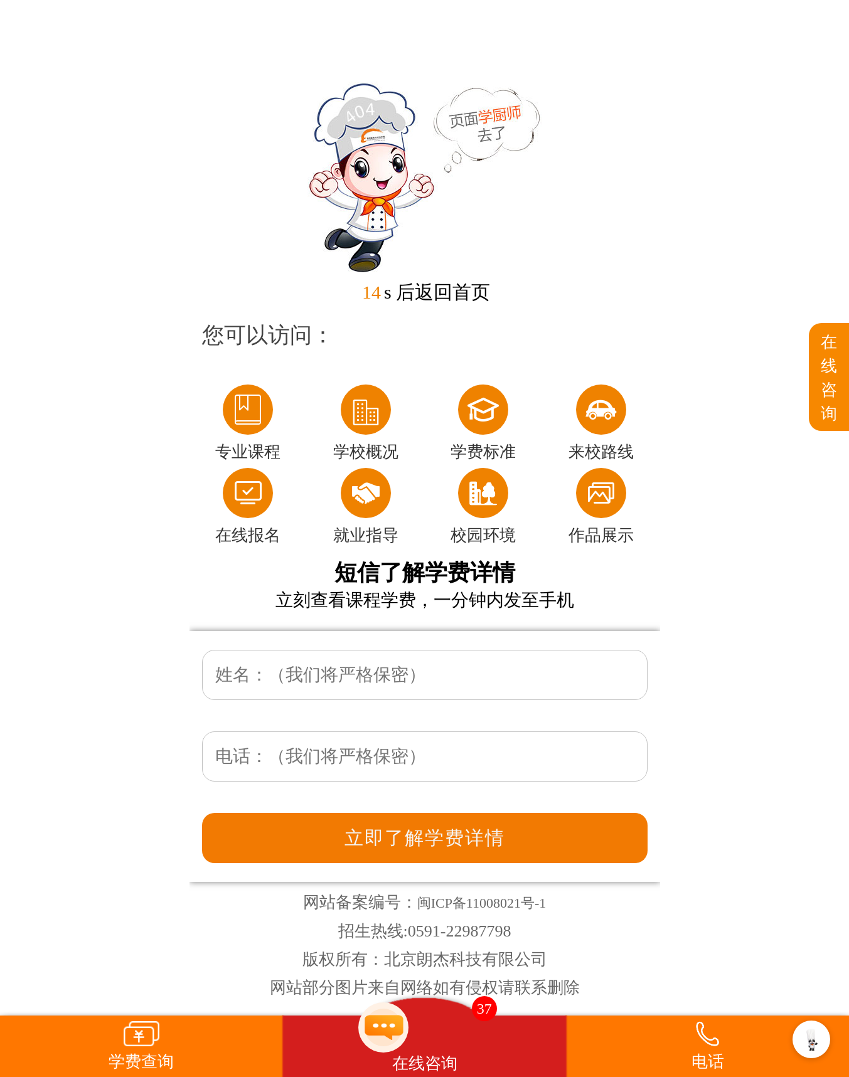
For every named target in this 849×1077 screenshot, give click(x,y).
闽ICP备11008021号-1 (482, 903)
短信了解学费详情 (424, 572)
